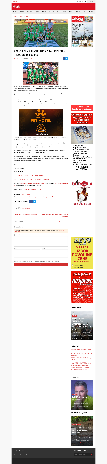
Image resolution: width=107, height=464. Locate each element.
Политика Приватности (26, 455)
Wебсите (16, 255)
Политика (22, 12)
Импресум (16, 455)
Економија (29, 12)
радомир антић (49, 197)
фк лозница (23, 197)
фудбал (29, 197)
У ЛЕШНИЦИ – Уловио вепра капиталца (25, 214)
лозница (34, 197)
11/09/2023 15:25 (26, 58)
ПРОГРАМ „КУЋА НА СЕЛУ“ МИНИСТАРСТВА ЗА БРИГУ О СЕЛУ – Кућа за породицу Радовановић (81, 364)
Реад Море (86, 337)
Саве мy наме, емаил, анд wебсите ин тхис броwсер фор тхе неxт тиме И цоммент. (37, 263)
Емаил (44, 250)
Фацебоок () (60, 221)
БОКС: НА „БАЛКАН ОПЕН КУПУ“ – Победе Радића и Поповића (31, 179)
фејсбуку (26, 189)
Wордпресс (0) (52, 221)
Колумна (64, 12)
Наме (16, 250)
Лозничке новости (76, 399)
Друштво (37, 12)
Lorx (38, 461)
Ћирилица (15, 1)
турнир (56, 197)
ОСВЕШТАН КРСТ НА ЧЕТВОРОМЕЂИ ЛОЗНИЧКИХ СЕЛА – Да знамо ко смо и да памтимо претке (81, 324)
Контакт (91, 12)
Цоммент (17, 235)
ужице (60, 197)
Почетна (15, 12)
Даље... (82, 442)
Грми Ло (71, 12)
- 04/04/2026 (82, 399)
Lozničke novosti (17, 58)
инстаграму (32, 189)
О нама (84, 12)
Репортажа (51, 12)
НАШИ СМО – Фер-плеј (80, 397)
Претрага (91, 1)
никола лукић (40, 197)
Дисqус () (66, 221)
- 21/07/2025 (74, 435)
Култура (44, 12)
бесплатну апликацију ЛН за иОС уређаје (32, 183)
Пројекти (78, 12)
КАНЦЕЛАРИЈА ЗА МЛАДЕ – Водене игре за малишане (29, 175)
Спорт (58, 12)
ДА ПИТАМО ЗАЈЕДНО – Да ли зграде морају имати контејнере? (81, 430)
